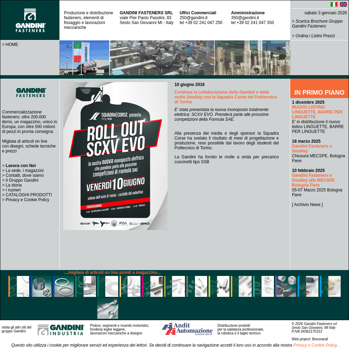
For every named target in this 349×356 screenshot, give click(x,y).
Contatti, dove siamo (24, 175)
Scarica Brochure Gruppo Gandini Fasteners (317, 24)
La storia (14, 185)
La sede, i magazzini (24, 170)
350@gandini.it (245, 17)
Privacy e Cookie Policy (27, 199)
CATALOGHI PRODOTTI (29, 194)
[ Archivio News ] (307, 204)
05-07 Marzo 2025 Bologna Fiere (317, 182)
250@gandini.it (194, 17)
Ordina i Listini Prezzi (315, 35)
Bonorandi (320, 339)
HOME (12, 44)
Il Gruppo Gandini (22, 180)
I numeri (13, 190)
